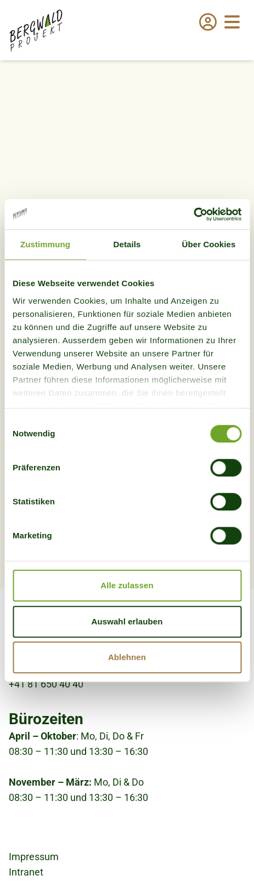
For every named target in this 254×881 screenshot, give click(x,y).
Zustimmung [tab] (45, 244)
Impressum (34, 856)
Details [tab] (127, 244)
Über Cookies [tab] (209, 244)
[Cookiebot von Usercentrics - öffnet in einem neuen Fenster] (193, 214)
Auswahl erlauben (127, 621)
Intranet (26, 872)
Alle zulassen (126, 585)
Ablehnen (127, 657)
